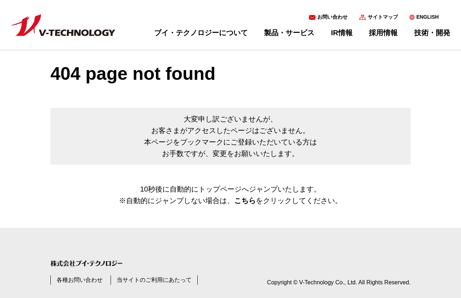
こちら (245, 201)
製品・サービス (289, 33)
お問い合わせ (332, 17)
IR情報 (342, 33)
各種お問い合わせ (80, 280)
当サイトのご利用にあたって (154, 280)
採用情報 (383, 33)
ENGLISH (427, 17)
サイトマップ (383, 17)
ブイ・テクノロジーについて (201, 33)
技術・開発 (432, 33)
